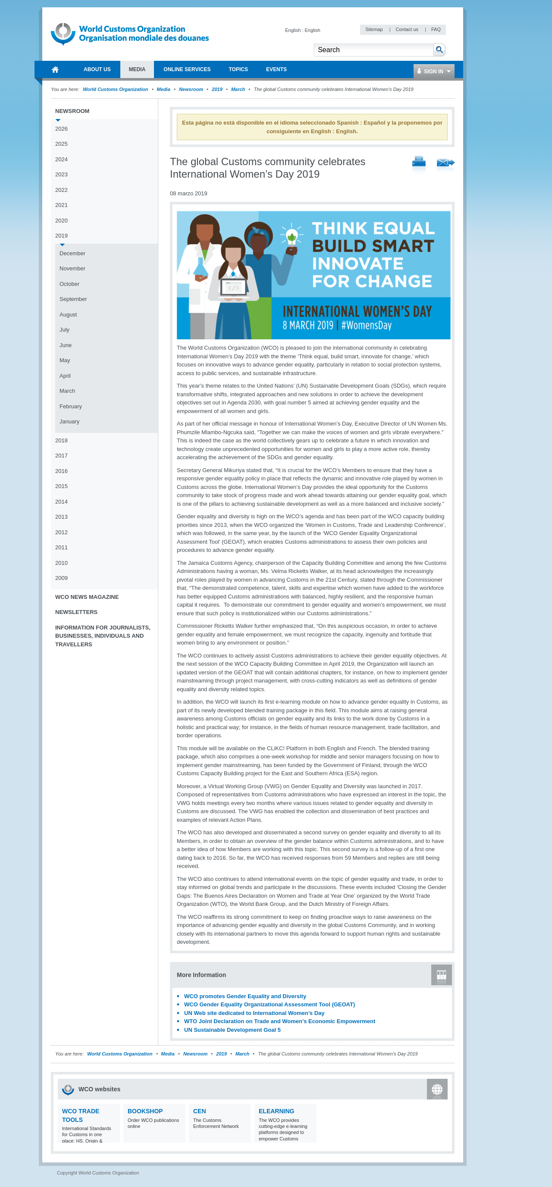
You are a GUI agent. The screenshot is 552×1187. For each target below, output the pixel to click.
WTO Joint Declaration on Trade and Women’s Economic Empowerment (279, 1021)
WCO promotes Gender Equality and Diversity (245, 996)
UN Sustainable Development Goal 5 (232, 1030)
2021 (61, 205)
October (69, 284)
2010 (61, 563)
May (65, 360)
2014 (61, 501)
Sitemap (374, 29)
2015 (61, 486)
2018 (61, 440)
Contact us (407, 29)
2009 (61, 578)
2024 (61, 159)
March (238, 89)
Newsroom (191, 89)
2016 (61, 471)
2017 (61, 455)
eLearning (276, 1111)
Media (163, 89)
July (64, 329)
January (69, 421)
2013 (61, 517)
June (66, 345)
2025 (61, 144)
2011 (61, 547)
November (72, 268)
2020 (61, 220)
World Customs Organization (116, 89)
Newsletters (76, 612)
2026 (61, 128)
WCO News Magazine (87, 597)
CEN (199, 1111)
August (68, 314)
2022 (61, 190)
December (72, 253)
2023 (61, 174)
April (65, 376)
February (71, 406)
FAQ (436, 29)
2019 (217, 89)
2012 (61, 532)
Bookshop (145, 1111)
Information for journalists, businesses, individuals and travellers (103, 636)
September (73, 299)
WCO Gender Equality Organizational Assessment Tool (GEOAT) (269, 1004)
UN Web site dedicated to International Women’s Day (254, 1013)
